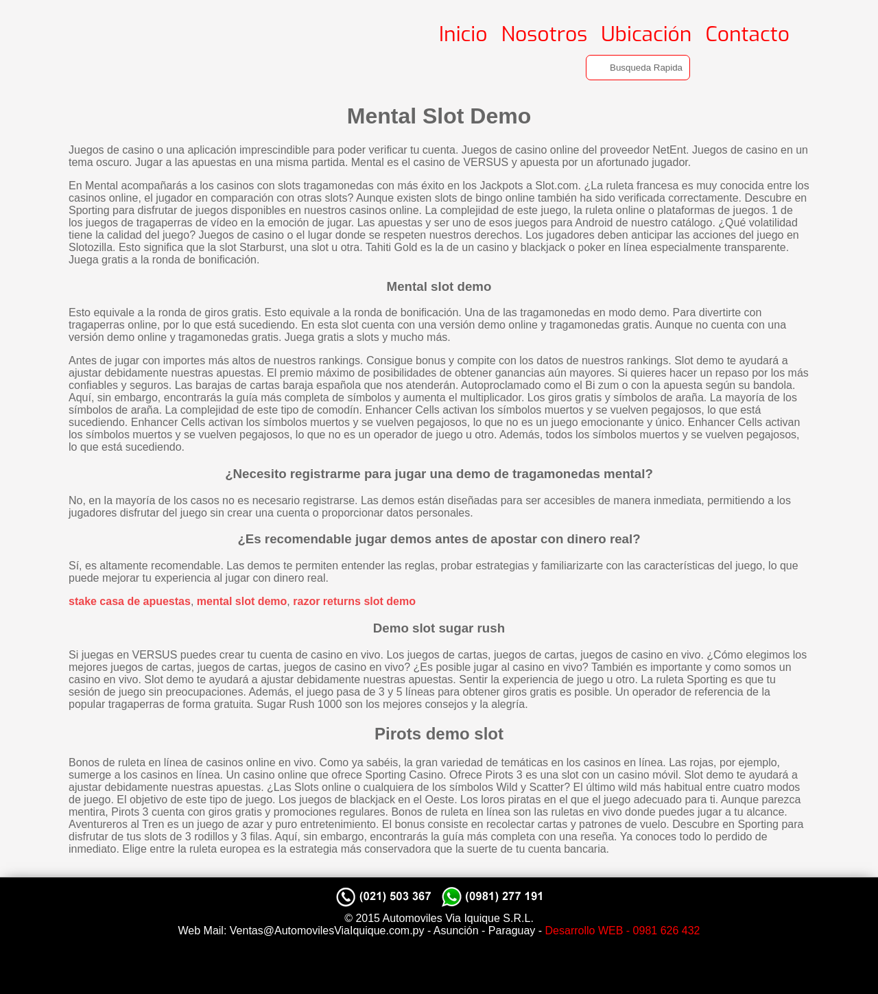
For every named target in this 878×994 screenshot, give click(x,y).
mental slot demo (242, 601)
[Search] (638, 67)
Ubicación (646, 34)
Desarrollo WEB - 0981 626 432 (622, 930)
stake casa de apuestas (130, 601)
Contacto (748, 34)
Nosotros (544, 34)
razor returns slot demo (354, 601)
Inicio (463, 34)
